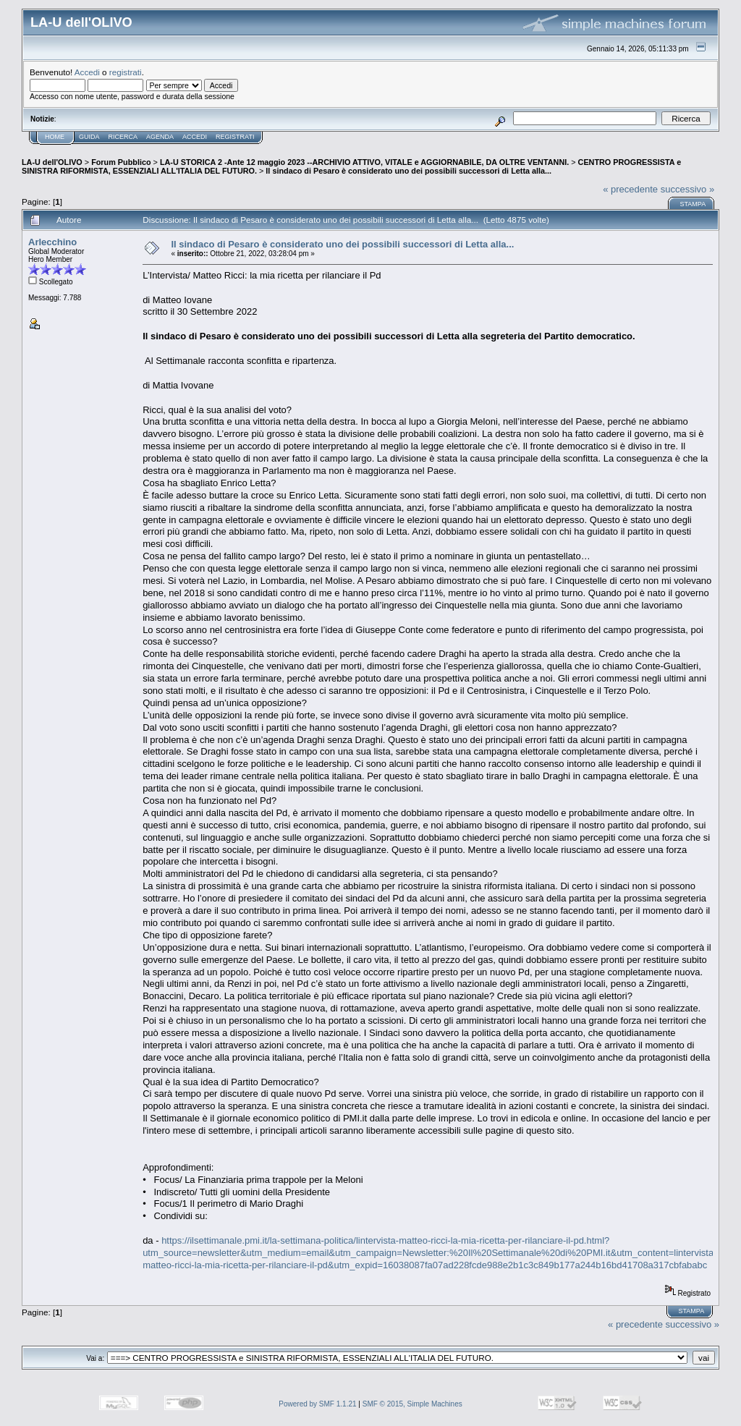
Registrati (235, 136)
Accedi (87, 72)
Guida (89, 136)
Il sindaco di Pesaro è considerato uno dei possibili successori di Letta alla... (408, 170)
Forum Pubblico (121, 162)
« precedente (630, 189)
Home (54, 136)
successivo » (687, 189)
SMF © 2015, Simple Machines (412, 1404)
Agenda (160, 136)
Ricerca (123, 136)
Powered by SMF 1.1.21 (317, 1404)
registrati (125, 72)
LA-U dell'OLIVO (52, 162)
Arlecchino (52, 242)
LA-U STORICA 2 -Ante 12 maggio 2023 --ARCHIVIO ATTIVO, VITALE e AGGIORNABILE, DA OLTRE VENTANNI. (364, 162)
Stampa (692, 204)
